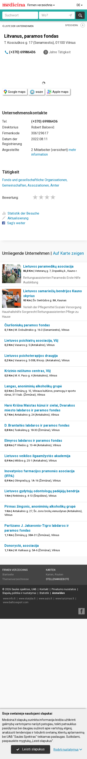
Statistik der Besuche (20, 213)
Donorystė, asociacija (21, 636)
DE (80, 5)
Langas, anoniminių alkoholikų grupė (33, 476)
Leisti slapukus (30, 749)
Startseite (8, 664)
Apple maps (57, 92)
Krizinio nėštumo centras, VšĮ (27, 461)
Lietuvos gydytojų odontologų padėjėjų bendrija (41, 581)
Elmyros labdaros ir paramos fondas (33, 531)
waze (36, 92)
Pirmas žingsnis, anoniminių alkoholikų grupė (40, 597)
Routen (59, 664)
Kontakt (44, 679)
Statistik (44, 683)
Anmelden (58, 683)
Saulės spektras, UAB (24, 679)
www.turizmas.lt (64, 688)
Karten (50, 660)
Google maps (14, 92)
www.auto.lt (45, 688)
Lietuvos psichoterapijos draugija (31, 446)
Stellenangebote (57, 669)
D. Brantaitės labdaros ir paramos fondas (37, 516)
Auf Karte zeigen (68, 343)
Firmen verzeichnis (41, 5)
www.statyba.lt (27, 688)
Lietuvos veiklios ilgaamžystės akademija (37, 546)
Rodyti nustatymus (68, 749)
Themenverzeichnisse (15, 669)
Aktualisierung (15, 218)
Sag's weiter (13, 223)
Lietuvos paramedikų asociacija (48, 357)
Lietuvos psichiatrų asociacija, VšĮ (31, 431)
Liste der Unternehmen (17, 26)
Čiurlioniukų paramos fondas (27, 415)
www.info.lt (9, 688)
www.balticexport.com (15, 692)
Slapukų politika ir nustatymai (19, 683)
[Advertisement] (43, 284)
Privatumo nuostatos (64, 679)
